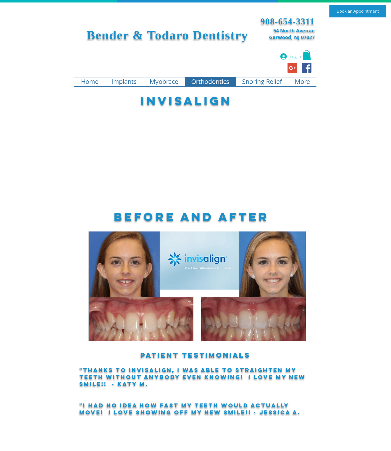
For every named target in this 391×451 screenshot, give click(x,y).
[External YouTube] (188, 159)
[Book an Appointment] (357, 11)
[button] (306, 55)
